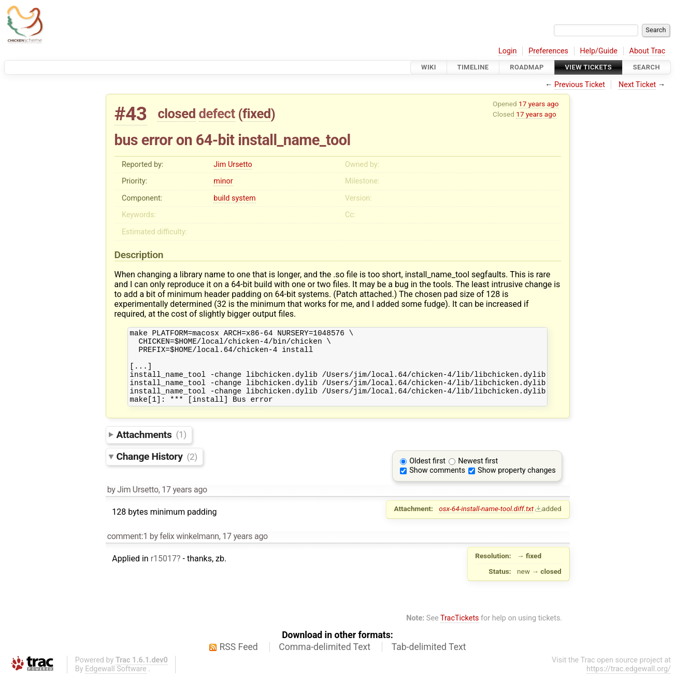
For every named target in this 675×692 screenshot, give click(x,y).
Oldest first (427, 475)
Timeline (473, 67)
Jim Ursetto (232, 164)
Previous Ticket (579, 84)
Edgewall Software (116, 683)
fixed (256, 113)
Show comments (437, 484)
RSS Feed (239, 661)
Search (646, 67)
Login (507, 51)
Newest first (478, 475)
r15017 (164, 572)
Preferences (548, 51)
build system (234, 198)
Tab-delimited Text (429, 661)
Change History (157, 470)
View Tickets (588, 67)
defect (217, 113)
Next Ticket (637, 84)
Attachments (151, 448)
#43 (130, 114)
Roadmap (527, 67)
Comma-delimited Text (324, 661)
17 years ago (538, 104)
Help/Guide (598, 51)
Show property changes (516, 484)
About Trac (647, 51)
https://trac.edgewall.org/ (628, 683)
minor (223, 181)
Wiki (428, 67)
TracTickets (459, 632)
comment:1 (127, 550)
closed (176, 113)
